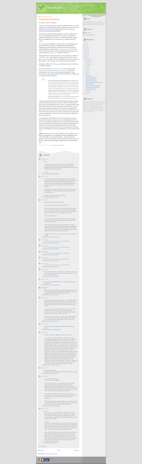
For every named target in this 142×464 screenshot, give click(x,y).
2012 (86, 46)
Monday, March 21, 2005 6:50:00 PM (50, 294)
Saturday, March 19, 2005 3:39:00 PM (50, 173)
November (88, 60)
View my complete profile (88, 34)
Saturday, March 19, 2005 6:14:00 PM (50, 242)
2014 (86, 42)
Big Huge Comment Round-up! (92, 87)
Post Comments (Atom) (51, 453)
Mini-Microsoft (55, 8)
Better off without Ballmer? (91, 77)
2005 (86, 57)
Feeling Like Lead (89, 84)
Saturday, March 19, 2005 (58, 145)
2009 (86, 51)
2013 (86, 44)
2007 (86, 54)
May (87, 70)
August (87, 65)
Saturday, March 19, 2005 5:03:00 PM (50, 196)
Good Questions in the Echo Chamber (93, 82)
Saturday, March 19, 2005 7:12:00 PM (50, 284)
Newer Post (41, 450)
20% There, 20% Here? (90, 79)
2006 (86, 55)
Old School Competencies (91, 80)
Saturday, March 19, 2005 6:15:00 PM (50, 254)
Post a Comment (42, 446)
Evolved (58, 64)
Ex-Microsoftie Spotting (90, 88)
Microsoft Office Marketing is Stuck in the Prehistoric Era (53, 70)
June (87, 69)
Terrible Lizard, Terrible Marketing (49, 19)
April (87, 72)
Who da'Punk (43, 287)
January (88, 92)
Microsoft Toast (88, 75)
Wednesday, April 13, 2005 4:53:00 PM (50, 405)
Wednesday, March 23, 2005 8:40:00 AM (51, 364)
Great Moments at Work (65, 49)
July (87, 67)
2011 (86, 47)
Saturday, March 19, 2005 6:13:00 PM (50, 236)
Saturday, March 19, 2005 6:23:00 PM (50, 266)
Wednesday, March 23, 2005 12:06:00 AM (51, 329)
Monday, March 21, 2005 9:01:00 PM (50, 321)
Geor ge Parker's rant (56, 68)
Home (58, 450)
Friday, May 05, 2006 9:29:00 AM (49, 442)
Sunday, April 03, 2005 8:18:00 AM (50, 373)
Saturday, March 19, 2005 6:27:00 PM (50, 276)
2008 (86, 52)
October (88, 62)
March (87, 74)
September (88, 64)
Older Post (76, 450)
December (88, 59)
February (88, 90)
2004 (86, 93)
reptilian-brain (53, 52)
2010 (86, 49)
